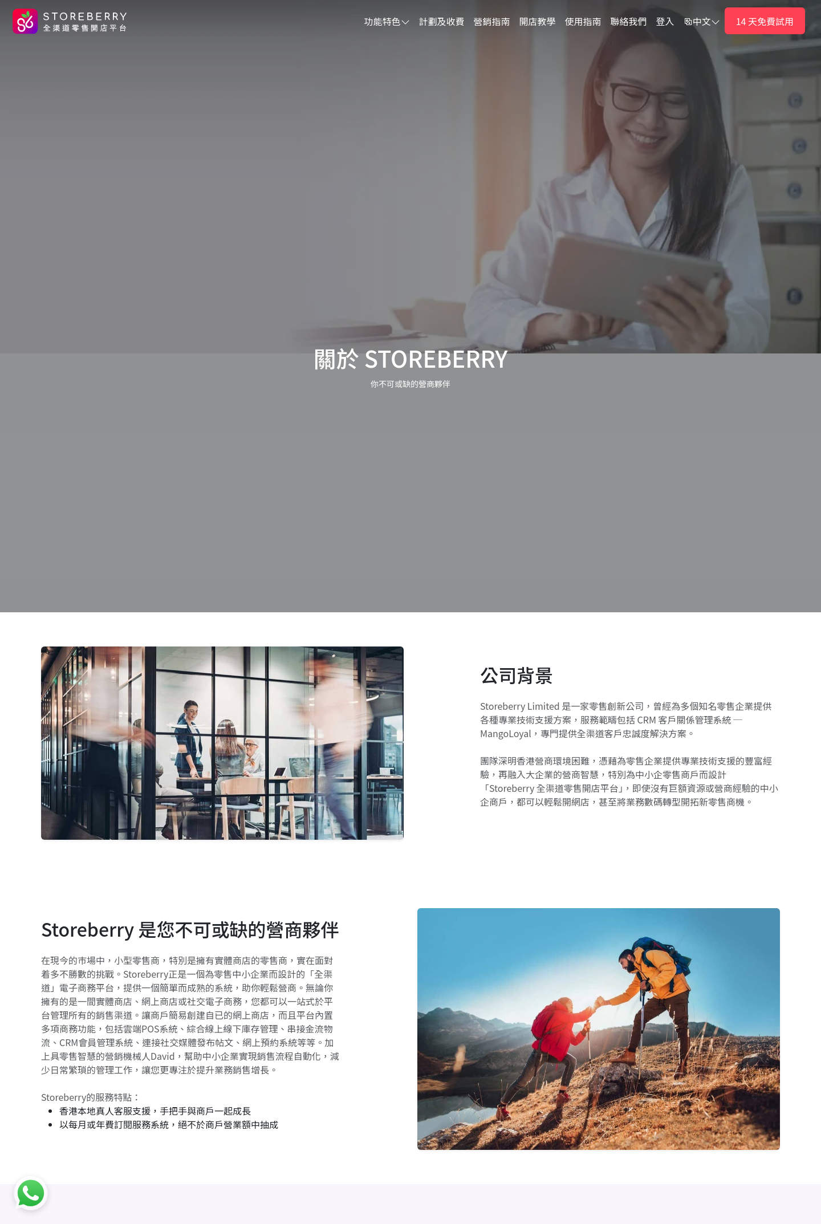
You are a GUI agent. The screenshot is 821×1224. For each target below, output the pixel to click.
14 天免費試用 (765, 21)
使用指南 (583, 21)
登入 (665, 21)
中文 (702, 21)
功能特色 (387, 21)
